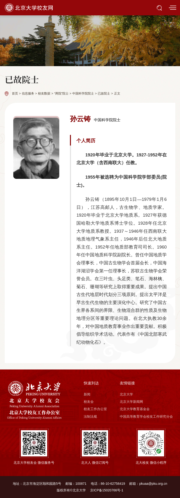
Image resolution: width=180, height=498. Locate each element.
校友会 (89, 402)
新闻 (87, 394)
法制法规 (90, 416)
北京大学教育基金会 (135, 409)
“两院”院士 (61, 93)
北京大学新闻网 (131, 402)
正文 (117, 93)
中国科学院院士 (83, 93)
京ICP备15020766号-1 (106, 490)
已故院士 (104, 93)
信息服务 (28, 93)
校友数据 (44, 93)
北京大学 (126, 394)
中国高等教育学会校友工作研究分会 (146, 416)
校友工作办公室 (95, 409)
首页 (15, 93)
